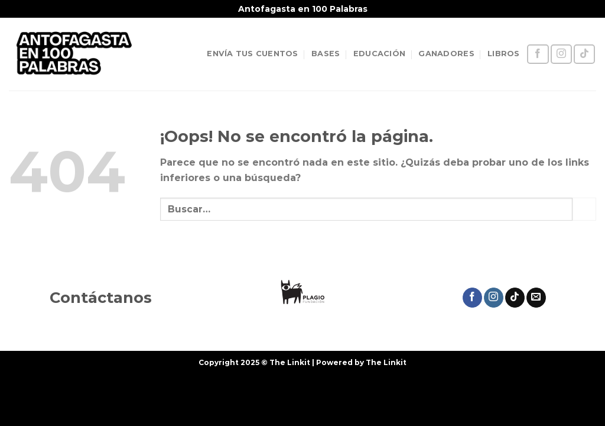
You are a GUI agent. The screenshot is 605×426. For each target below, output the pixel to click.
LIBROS (503, 53)
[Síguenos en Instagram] (561, 54)
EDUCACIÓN (379, 53)
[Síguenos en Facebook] (537, 54)
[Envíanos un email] (536, 298)
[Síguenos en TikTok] (584, 54)
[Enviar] (584, 209)
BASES (325, 53)
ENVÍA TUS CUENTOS (252, 53)
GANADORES (446, 53)
